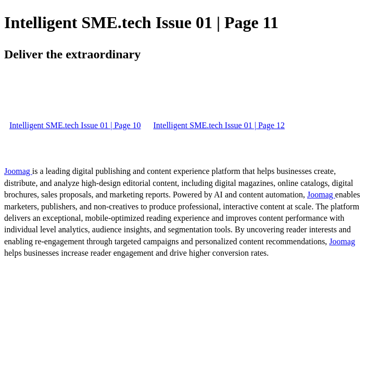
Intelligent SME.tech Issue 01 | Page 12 (219, 125)
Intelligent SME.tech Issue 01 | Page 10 (75, 125)
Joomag (18, 171)
